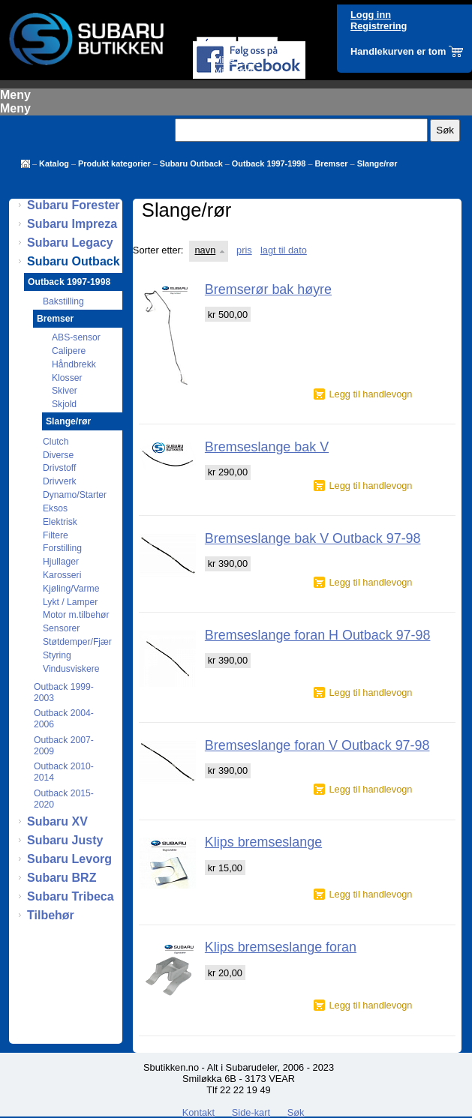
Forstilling (62, 548)
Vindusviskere (71, 669)
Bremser (330, 163)
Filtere (55, 535)
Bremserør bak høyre (268, 289)
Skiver (64, 390)
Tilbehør (50, 915)
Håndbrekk (74, 364)
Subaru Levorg (69, 859)
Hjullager (61, 561)
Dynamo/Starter (75, 495)
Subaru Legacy (70, 242)
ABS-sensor (76, 337)
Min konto (234, 70)
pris (244, 250)
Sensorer (61, 628)
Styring (57, 655)
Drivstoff (59, 468)
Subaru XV (57, 821)
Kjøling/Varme (71, 588)
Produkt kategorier (114, 163)
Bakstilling (63, 301)
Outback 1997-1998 (269, 163)
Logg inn (370, 14)
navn (205, 250)
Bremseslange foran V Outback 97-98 (317, 745)
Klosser (67, 378)
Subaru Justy (65, 840)
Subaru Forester (73, 205)
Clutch (55, 441)
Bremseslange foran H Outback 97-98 (318, 635)
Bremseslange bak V (267, 446)
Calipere (69, 351)
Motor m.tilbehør (76, 615)
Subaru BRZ (61, 877)
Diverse (58, 455)
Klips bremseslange (263, 842)
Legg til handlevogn (370, 394)
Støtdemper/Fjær (77, 642)
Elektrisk (60, 522)
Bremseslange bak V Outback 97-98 (313, 538)
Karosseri (62, 575)
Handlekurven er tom (398, 51)
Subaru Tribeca (70, 896)
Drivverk (60, 481)
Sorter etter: (158, 250)
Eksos (55, 508)
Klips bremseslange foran (280, 947)
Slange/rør (377, 163)
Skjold (64, 404)
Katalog (54, 163)
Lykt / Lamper (70, 602)
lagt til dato (283, 250)
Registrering (378, 25)
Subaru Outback (191, 163)
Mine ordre (237, 59)
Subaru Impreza (72, 223)
